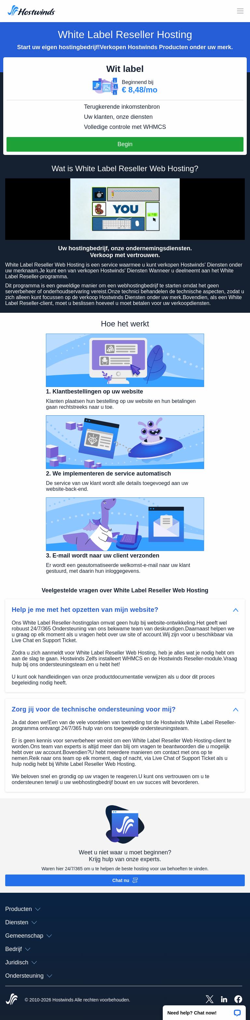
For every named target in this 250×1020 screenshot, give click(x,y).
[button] (204, 1010)
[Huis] (31, 11)
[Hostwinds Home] (11, 1000)
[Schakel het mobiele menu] (240, 11)
